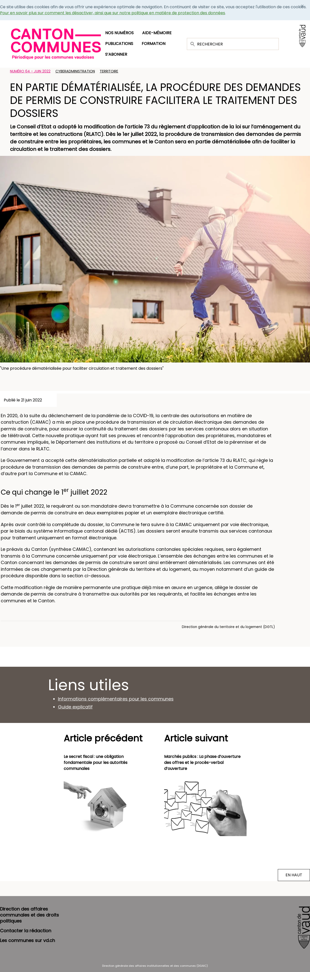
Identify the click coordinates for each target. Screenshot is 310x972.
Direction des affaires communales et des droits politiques (29, 915)
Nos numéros (119, 33)
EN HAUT (294, 875)
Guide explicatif (75, 707)
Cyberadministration (75, 71)
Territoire (109, 71)
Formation (153, 43)
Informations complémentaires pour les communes (116, 699)
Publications (119, 43)
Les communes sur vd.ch (27, 940)
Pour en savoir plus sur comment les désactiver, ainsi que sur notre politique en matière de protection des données (112, 13)
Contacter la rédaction (25, 931)
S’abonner (116, 54)
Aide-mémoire (157, 33)
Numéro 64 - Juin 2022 (30, 71)
